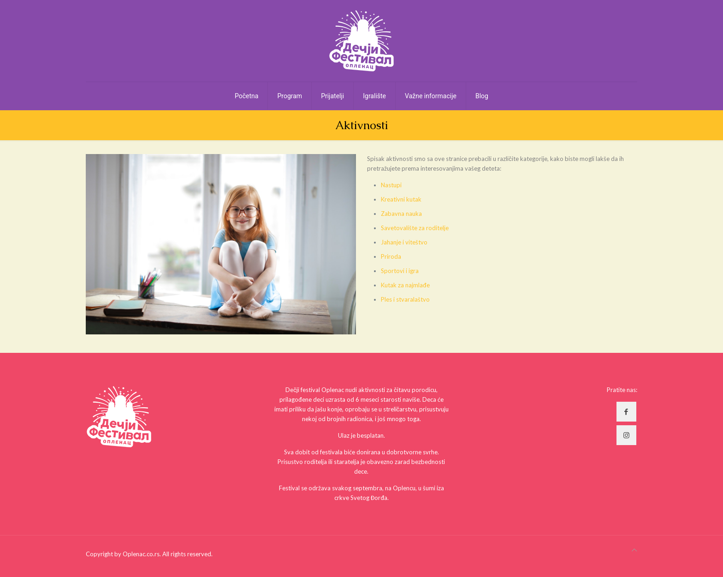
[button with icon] (626, 412)
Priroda (391, 256)
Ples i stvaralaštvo (405, 299)
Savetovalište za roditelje (415, 228)
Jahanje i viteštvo (404, 242)
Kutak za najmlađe (405, 285)
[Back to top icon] (634, 550)
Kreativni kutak (401, 199)
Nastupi (391, 185)
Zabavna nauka (401, 213)
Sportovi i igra (400, 270)
